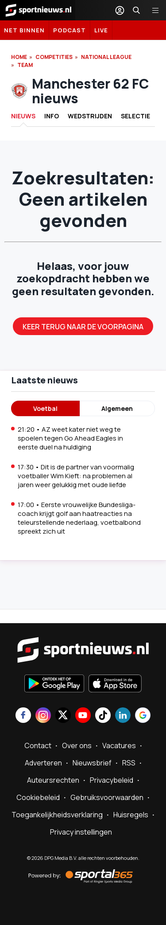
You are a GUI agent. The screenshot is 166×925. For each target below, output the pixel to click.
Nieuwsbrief (92, 763)
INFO (51, 116)
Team (25, 65)
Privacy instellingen (81, 832)
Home (19, 57)
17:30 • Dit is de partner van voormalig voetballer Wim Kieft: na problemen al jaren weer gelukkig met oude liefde (76, 475)
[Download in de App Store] (115, 684)
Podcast (69, 30)
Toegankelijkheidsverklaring (57, 815)
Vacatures (119, 745)
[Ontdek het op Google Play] (54, 684)
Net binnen (24, 30)
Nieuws (23, 116)
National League (106, 57)
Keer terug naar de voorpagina (83, 327)
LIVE (101, 30)
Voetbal (45, 408)
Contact (37, 745)
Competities (54, 57)
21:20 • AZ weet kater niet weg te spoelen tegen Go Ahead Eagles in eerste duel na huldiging (70, 438)
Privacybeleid (111, 780)
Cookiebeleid (38, 797)
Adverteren (43, 763)
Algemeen (117, 408)
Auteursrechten (53, 780)
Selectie (135, 116)
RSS (128, 763)
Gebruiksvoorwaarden (106, 797)
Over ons (77, 745)
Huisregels (130, 815)
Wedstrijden (90, 116)
